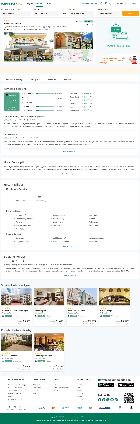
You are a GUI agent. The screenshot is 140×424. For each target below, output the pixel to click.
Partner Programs (15, 399)
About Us (36, 385)
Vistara (79, 396)
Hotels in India (13, 396)
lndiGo (79, 385)
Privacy (56, 390)
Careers (36, 390)
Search (130, 13)
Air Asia (80, 393)
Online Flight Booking (16, 385)
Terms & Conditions (61, 388)
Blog (34, 393)
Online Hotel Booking (16, 388)
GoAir (79, 388)
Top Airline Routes (15, 390)
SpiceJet (80, 390)
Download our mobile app (114, 380)
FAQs (55, 385)
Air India (80, 399)
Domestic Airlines (15, 393)
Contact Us (37, 388)
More (47, 29)
